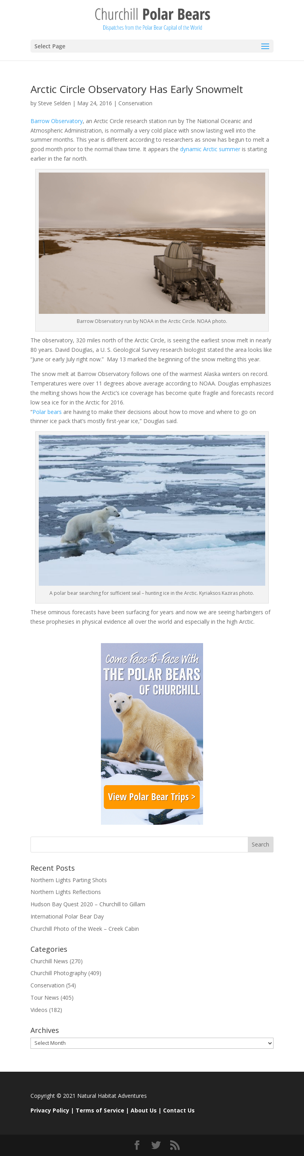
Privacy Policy (49, 1110)
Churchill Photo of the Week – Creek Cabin (84, 928)
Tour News (44, 997)
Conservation (135, 103)
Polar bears (47, 412)
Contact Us (179, 1110)
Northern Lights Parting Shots (68, 880)
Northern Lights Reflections (65, 892)
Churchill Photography (58, 973)
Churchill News (49, 961)
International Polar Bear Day (67, 916)
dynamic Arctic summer (211, 149)
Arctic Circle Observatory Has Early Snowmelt (136, 89)
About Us (144, 1110)
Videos (39, 1010)
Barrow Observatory (56, 121)
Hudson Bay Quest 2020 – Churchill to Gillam (87, 904)
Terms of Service (100, 1110)
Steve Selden (54, 103)
